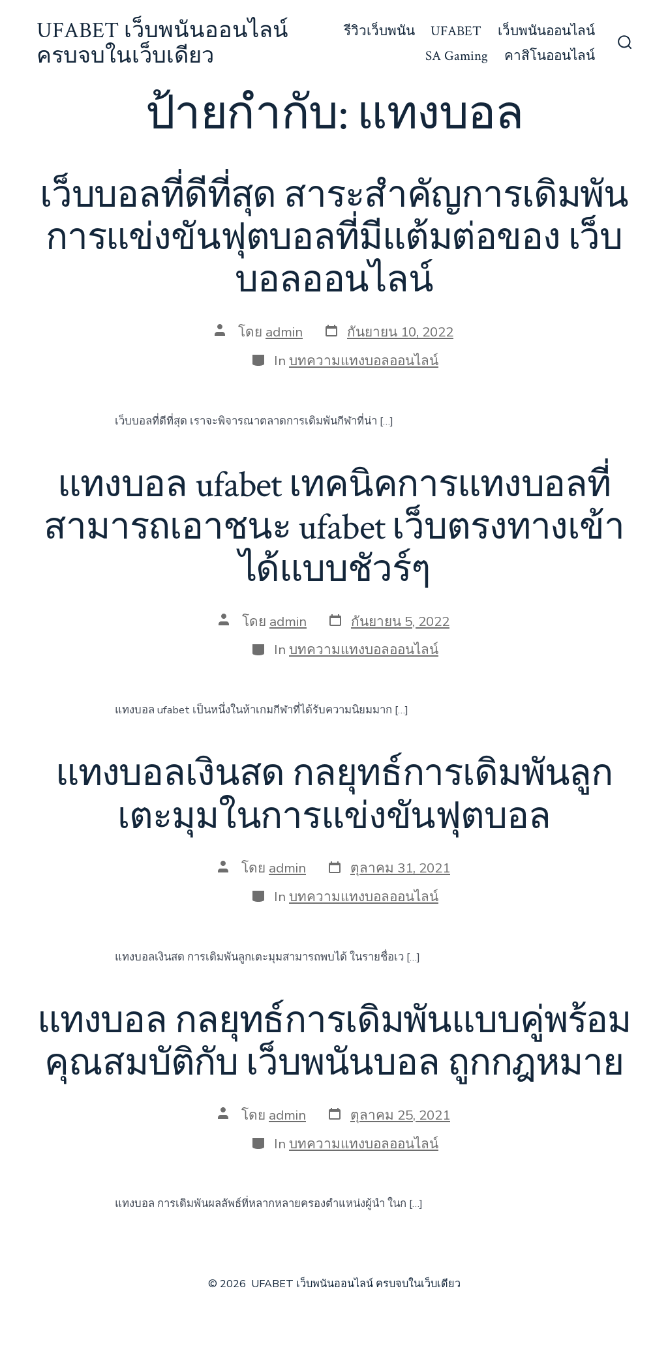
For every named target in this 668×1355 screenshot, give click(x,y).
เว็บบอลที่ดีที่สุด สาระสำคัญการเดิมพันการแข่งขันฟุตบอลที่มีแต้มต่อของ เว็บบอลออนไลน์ (334, 238)
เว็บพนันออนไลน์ (546, 31)
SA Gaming (456, 56)
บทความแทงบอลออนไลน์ (363, 360)
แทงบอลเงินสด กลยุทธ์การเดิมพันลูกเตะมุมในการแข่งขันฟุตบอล (334, 795)
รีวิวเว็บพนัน (379, 31)
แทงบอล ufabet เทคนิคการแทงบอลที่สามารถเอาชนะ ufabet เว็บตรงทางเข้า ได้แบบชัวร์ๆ (334, 527)
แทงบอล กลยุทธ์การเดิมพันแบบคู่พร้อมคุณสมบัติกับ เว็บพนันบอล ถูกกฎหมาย (334, 1042)
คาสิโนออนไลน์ (549, 56)
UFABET (456, 31)
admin (284, 332)
